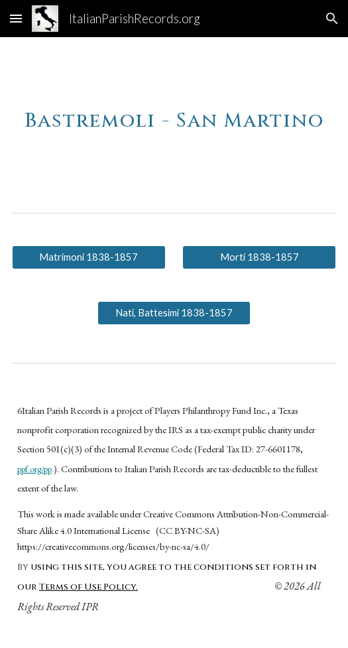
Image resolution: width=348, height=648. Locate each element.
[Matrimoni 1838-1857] (89, 257)
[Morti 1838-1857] (259, 257)
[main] (174, 114)
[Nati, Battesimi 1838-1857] (174, 313)
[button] (16, 18)
